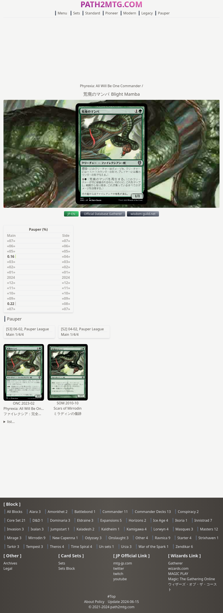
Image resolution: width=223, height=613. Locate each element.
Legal (7, 568)
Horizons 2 (137, 520)
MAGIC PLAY (178, 573)
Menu (61, 13)
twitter (118, 568)
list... (11, 421)
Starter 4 (184, 537)
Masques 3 (184, 529)
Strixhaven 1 (208, 537)
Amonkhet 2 (58, 511)
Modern (128, 13)
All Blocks (14, 511)
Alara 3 (35, 511)
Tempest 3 (34, 546)
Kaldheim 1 (110, 529)
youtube (120, 579)
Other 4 (141, 537)
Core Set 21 (16, 520)
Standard (91, 13)
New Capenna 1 (65, 537)
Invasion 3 (15, 529)
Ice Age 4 (160, 520)
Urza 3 (126, 546)
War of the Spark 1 (154, 546)
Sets (75, 13)
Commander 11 (115, 511)
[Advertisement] (111, 50)
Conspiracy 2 (188, 511)
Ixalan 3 (37, 529)
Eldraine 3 (85, 520)
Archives (10, 563)
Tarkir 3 (13, 546)
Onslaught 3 (118, 537)
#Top (111, 596)
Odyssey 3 (93, 537)
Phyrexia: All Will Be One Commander (110, 85)
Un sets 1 (106, 546)
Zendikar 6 (184, 546)
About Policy (94, 601)
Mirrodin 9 (36, 537)
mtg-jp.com (122, 563)
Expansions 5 (111, 520)
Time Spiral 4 (81, 546)
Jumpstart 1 (60, 529)
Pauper (162, 13)
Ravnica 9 (162, 537)
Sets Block (66, 568)
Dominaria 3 (60, 520)
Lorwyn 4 (161, 529)
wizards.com (178, 568)
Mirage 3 (14, 537)
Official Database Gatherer (103, 214)
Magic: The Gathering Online (191, 579)
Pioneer (110, 13)
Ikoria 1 (181, 520)
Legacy (146, 13)
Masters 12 (209, 529)
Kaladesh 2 (85, 529)
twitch (118, 573)
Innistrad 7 (203, 520)
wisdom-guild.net (142, 214)
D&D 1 (37, 520)
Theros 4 (57, 546)
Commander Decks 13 (153, 511)
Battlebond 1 (85, 511)
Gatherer (175, 563)
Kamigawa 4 (137, 529)
